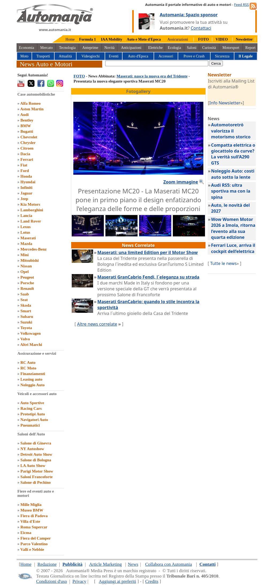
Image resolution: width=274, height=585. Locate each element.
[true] (156, 63)
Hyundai (27, 182)
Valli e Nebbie (32, 549)
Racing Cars (31, 408)
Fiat (23, 165)
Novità (109, 48)
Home (70, 39)
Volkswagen (30, 333)
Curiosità (209, 48)
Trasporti (43, 56)
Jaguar (26, 193)
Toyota (26, 328)
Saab (24, 294)
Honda (26, 176)
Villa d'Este (30, 521)
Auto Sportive (32, 403)
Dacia (25, 154)
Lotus (25, 232)
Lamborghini (31, 210)
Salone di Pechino (35, 482)
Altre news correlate (97, 324)
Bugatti (26, 131)
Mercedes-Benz (33, 249)
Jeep (24, 199)
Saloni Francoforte (36, 477)
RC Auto (27, 362)
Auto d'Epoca (138, 56)
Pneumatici (30, 425)
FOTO (79, 76)
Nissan (26, 266)
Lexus (25, 227)
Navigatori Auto (34, 420)
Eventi (114, 56)
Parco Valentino (34, 544)
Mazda (26, 243)
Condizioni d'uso (51, 581)
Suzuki (26, 322)
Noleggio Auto (32, 385)
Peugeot (27, 277)
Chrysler (28, 143)
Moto (24, 56)
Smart (25, 311)
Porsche (27, 283)
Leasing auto (31, 379)
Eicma (25, 533)
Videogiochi (90, 56)
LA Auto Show (32, 465)
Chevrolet (28, 137)
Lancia (26, 215)
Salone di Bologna (35, 460)
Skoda (25, 305)
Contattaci (201, 28)
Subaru (26, 316)
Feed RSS (241, 4)
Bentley (26, 120)
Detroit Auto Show (36, 454)
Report (250, 48)
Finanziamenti (32, 374)
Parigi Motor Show (36, 471)
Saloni (191, 48)
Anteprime (90, 48)
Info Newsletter (224, 103)
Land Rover (30, 221)
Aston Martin (31, 109)
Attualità (65, 56)
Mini (24, 255)
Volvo (25, 339)
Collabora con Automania (168, 564)
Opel (24, 272)
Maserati (28, 238)
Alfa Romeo (30, 103)
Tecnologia (67, 48)
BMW (25, 126)
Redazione (47, 564)
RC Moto (28, 368)
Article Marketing (105, 564)
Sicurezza (222, 56)
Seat (24, 300)
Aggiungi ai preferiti (117, 581)
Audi (24, 114)
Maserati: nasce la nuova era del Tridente (152, 76)
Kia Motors (30, 204)
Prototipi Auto (32, 414)
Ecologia (174, 48)
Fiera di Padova (34, 516)
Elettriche (155, 48)
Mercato (46, 48)
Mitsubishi (29, 260)
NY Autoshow (32, 449)
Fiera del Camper (35, 538)
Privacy (79, 581)
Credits (151, 581)
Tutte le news (223, 263)
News (133, 564)
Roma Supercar (33, 527)
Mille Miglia (30, 504)
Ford (24, 171)
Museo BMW (31, 510)
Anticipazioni (131, 48)
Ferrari (26, 159)
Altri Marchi (31, 344)
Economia (26, 48)
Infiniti (26, 187)
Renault (27, 288)
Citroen (26, 148)
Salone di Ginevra (35, 443)
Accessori (165, 56)
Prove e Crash (194, 56)
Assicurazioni (178, 39)
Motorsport (230, 48)
